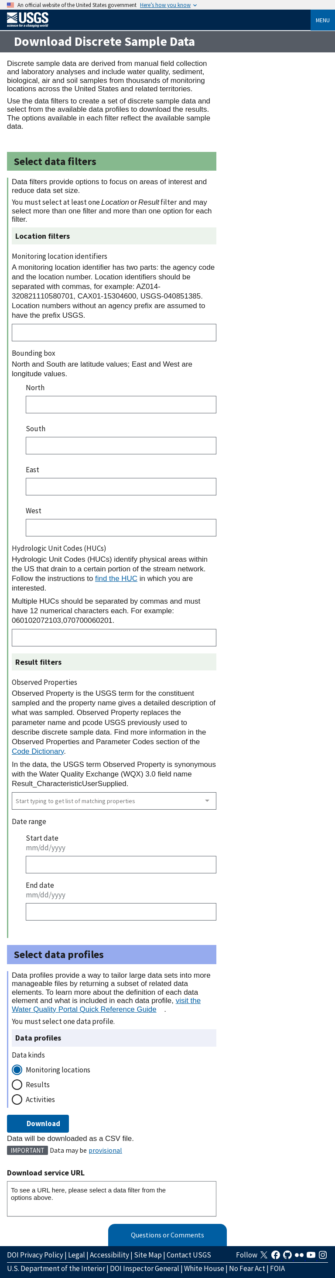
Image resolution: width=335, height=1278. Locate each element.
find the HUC (116, 578)
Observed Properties (44, 682)
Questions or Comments (167, 1234)
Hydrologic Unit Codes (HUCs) (59, 548)
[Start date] (121, 864)
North (35, 387)
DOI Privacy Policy (35, 1255)
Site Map (148, 1255)
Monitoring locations (58, 1070)
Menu (323, 20)
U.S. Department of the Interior (56, 1268)
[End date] (121, 912)
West (33, 510)
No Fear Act (247, 1268)
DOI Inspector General (144, 1268)
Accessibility (109, 1255)
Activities (40, 1099)
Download (38, 1123)
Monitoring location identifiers (59, 256)
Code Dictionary (38, 751)
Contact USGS (189, 1255)
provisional (105, 1150)
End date (40, 885)
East (32, 469)
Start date (42, 838)
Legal (76, 1255)
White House (204, 1268)
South (35, 428)
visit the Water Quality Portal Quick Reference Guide (106, 1004)
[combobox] (114, 801)
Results (38, 1084)
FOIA (277, 1268)
